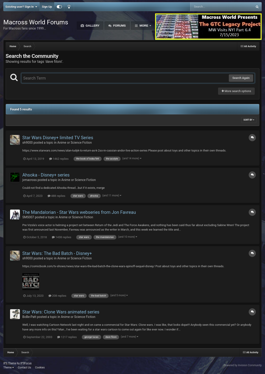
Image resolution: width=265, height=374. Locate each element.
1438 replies (61, 237)
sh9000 (27, 142)
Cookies (40, 367)
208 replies (57, 295)
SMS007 (28, 217)
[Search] (210, 6)
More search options (236, 91)
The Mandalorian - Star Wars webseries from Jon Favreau (79, 212)
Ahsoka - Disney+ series (45, 175)
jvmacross (29, 180)
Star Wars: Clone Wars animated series (60, 312)
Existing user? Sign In (21, 6)
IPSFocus (26, 363)
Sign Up (47, 6)
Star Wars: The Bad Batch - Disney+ (57, 253)
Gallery (92, 25)
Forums (119, 25)
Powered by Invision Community (242, 365)
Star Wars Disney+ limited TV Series (57, 137)
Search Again (241, 78)
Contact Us (24, 367)
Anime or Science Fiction (74, 142)
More (144, 25)
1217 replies (67, 337)
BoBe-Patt (29, 317)
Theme (8, 367)
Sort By (249, 120)
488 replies (56, 196)
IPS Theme (9, 363)
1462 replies (59, 158)
